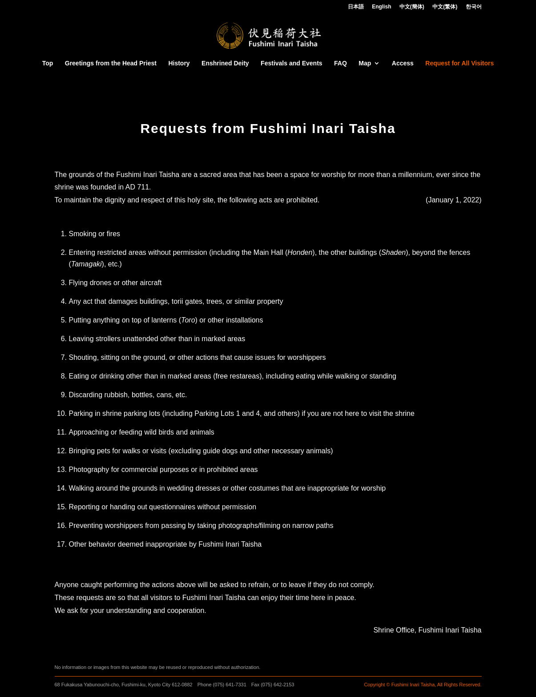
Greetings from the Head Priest (111, 63)
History (178, 63)
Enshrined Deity (225, 63)
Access (403, 63)
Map (365, 63)
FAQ (340, 63)
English (381, 7)
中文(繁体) (444, 7)
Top (47, 63)
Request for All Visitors (459, 63)
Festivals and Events (291, 63)
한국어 (474, 7)
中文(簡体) (411, 7)
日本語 (356, 7)
